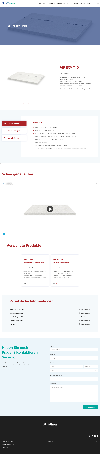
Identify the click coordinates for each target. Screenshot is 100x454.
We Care (45, 3)
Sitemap (61, 436)
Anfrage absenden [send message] (91, 407)
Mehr (24, 283)
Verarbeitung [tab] (13, 138)
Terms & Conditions (94, 441)
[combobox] (74, 370)
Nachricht (53, 383)
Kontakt (52, 354)
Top (3, 436)
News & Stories (61, 3)
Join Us (68, 3)
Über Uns (82, 3)
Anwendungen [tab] (14, 131)
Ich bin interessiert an (56, 375)
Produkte (38, 3)
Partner (88, 3)
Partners (46, 436)
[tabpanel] (59, 136)
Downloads (75, 3)
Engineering (52, 3)
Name (52, 346)
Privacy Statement (94, 443)
